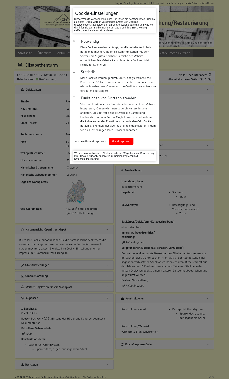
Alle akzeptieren (121, 141)
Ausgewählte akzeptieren (90, 141)
